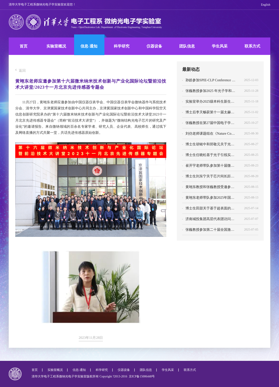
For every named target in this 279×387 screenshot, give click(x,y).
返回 (20, 71)
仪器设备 (154, 46)
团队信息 (187, 46)
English (265, 4)
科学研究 (121, 46)
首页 (23, 46)
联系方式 (252, 46)
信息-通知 (88, 46)
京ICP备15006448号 (141, 376)
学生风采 (220, 46)
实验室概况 (56, 46)
